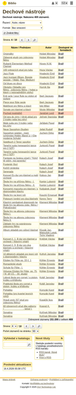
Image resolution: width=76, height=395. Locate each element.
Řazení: (7, 22)
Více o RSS (45, 357)
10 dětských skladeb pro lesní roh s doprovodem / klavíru (20, 255)
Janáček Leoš (47, 113)
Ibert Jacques (47, 96)
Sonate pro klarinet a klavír (17, 109)
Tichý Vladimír (47, 235)
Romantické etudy (12, 264)
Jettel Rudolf (46, 129)
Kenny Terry (46, 199)
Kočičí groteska (11, 168)
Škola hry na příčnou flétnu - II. (19, 185)
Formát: (7, 28)
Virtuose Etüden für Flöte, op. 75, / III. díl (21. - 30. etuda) (20, 272)
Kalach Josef (46, 158)
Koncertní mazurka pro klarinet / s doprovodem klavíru (20, 190)
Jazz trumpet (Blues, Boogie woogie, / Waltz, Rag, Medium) (19, 78)
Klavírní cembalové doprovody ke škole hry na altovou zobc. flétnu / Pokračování (20, 205)
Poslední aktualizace (17, 364)
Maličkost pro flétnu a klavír (17, 106)
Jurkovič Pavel (47, 145)
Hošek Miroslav (47, 54)
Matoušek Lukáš (48, 232)
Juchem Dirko (47, 133)
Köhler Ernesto (47, 260)
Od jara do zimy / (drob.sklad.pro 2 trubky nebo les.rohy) (20, 118)
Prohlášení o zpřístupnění (61, 379)
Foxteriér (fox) (10, 164)
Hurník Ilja (45, 87)
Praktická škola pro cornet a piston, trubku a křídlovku (17, 285)
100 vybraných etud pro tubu (18, 70)
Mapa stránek (9, 379)
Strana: (7, 40)
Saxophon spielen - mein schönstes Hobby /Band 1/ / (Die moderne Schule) (20, 136)
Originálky (8, 54)
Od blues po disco (12, 83)
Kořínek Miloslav (48, 312)
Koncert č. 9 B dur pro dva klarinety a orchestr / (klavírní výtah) (18, 248)
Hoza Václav (46, 70)
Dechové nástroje (24, 11)
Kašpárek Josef (48, 189)
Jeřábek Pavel (47, 123)
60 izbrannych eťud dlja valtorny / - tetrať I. (19, 307)
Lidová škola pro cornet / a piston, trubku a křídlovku (20, 278)
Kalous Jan (45, 175)
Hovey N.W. (46, 63)
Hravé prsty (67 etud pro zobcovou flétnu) (15, 301)
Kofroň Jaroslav (48, 254)
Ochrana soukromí (39, 379)
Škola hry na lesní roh (14, 195)
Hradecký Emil (47, 73)
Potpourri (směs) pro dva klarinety (20, 199)
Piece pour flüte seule (14, 102)
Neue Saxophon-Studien (16, 129)
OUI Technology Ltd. (46, 387)
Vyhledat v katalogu (17, 338)
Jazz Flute (8, 73)
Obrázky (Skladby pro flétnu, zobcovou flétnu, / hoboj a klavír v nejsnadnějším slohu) (20, 90)
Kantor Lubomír (48, 181)
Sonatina (7, 312)
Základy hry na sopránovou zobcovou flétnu (17, 225)
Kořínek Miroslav (48, 316)
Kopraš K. (45, 306)
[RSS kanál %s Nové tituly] (62, 338)
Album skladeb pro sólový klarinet (20, 230)
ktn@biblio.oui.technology (42, 383)
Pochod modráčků (12, 113)
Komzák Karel (47, 290)
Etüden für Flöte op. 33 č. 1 (17, 260)
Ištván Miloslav (47, 109)
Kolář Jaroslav (47, 277)
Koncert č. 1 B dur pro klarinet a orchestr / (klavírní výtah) (20, 240)
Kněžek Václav (47, 239)
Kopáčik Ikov (46, 300)
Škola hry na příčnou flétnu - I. (18, 181)
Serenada (8, 171)
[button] (56, 3)
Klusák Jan (45, 230)
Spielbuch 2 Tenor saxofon (17, 142)
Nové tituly (43, 338)
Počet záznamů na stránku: (17, 331)
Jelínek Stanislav (48, 117)
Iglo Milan (45, 106)
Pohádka (7, 290)
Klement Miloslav (48, 202)
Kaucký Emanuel (48, 195)
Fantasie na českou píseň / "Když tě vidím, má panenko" (20, 159)
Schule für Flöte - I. (13, 267)
